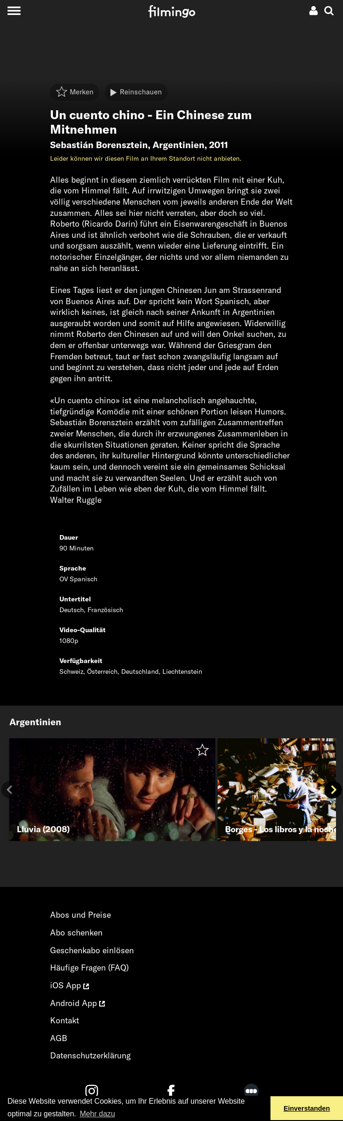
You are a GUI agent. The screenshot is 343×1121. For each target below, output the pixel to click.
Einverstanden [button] (307, 1108)
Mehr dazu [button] (97, 1114)
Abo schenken (76, 932)
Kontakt (64, 1020)
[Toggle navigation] (14, 10)
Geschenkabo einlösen (92, 950)
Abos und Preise (80, 914)
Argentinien (178, 144)
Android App (77, 1003)
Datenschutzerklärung (90, 1055)
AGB (58, 1038)
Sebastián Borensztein (99, 144)
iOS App (69, 985)
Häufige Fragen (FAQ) (89, 967)
